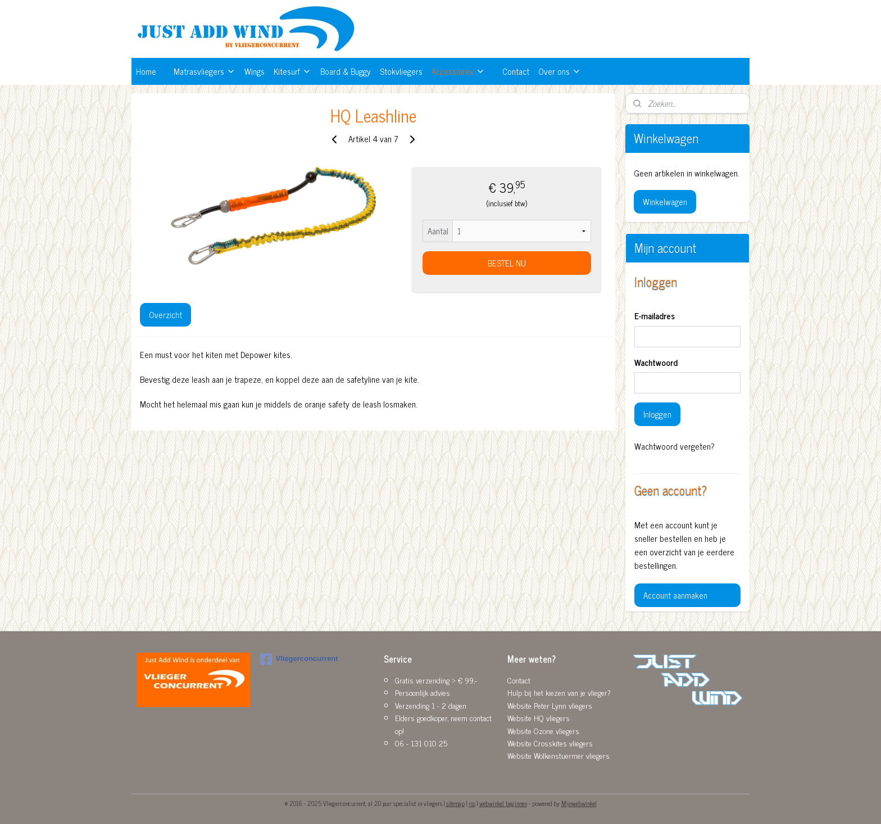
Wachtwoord (656, 362)
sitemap (455, 803)
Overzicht (165, 314)
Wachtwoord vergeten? (674, 446)
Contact (515, 71)
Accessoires (458, 71)
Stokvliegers (401, 71)
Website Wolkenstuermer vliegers (558, 755)
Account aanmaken (675, 595)
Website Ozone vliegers (543, 730)
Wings (254, 71)
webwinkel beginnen (503, 803)
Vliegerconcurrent (299, 659)
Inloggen (657, 414)
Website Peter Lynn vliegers (549, 705)
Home (146, 71)
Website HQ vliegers (538, 717)
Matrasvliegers (204, 71)
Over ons (559, 71)
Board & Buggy (345, 71)
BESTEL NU (506, 263)
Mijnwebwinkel (579, 803)
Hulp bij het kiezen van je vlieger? (559, 692)
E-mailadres (654, 316)
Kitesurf (292, 71)
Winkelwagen (665, 201)
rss (472, 803)
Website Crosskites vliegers (550, 742)
